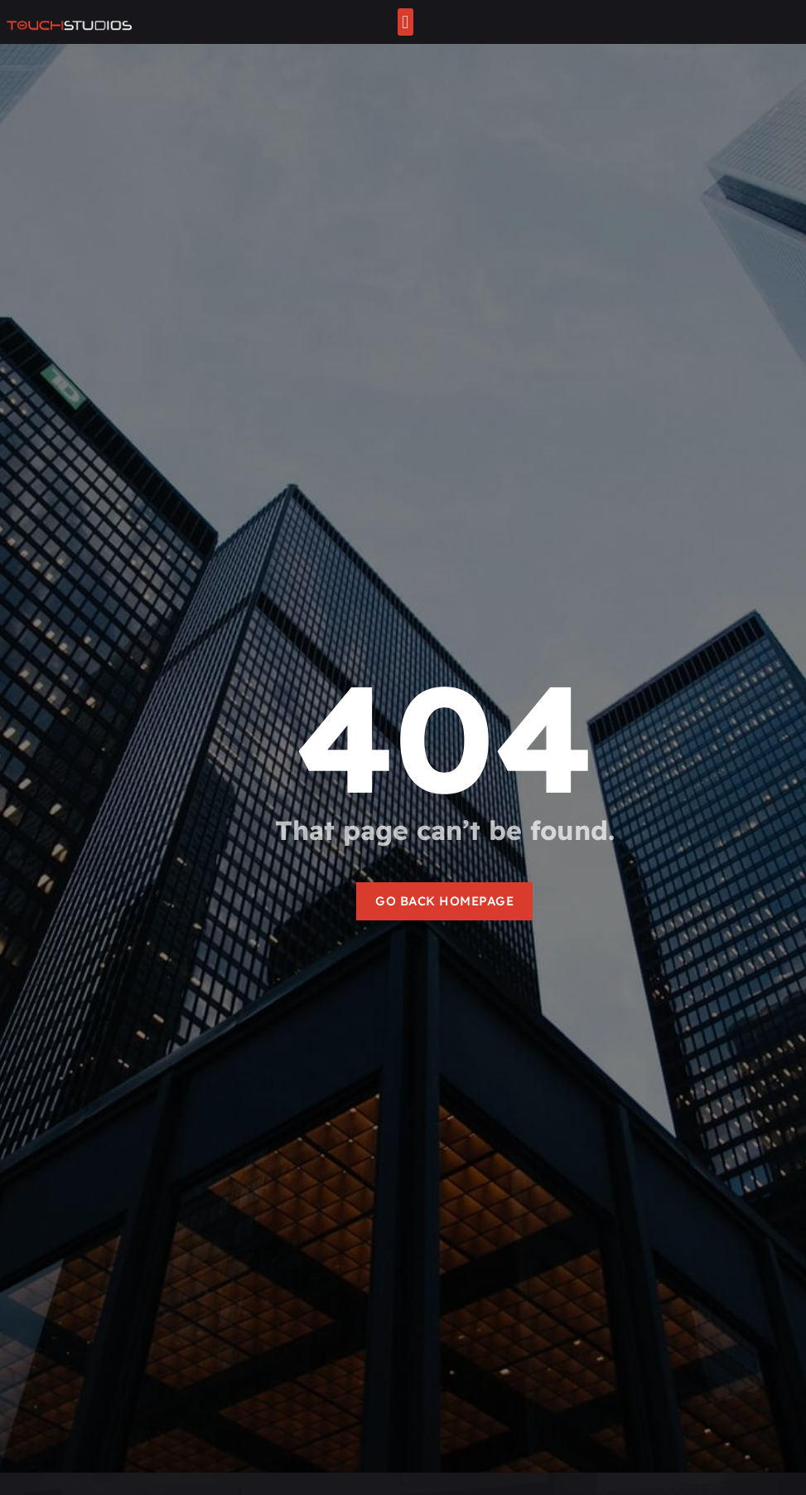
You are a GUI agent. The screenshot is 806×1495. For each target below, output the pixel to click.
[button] (405, 22)
